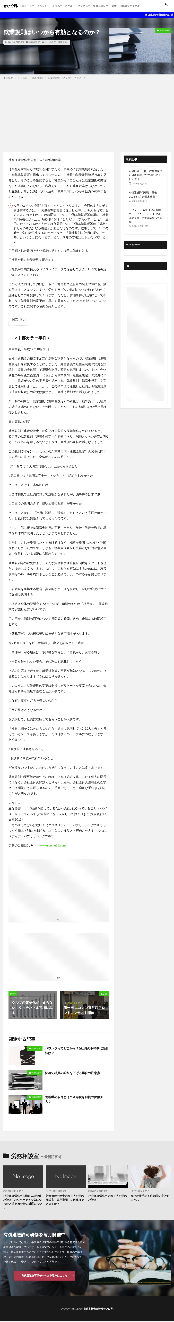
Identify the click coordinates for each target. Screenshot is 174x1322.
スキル (69, 5)
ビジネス (83, 5)
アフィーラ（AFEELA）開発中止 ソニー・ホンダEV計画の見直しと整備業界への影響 (145, 215)
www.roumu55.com (53, 845)
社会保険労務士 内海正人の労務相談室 (107, 1198)
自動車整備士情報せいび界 (98, 1309)
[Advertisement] (87, 116)
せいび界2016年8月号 (56, 42)
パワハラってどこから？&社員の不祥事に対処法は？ (75, 1051)
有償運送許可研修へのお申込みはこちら (44, 1276)
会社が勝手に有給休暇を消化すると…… (149, 1198)
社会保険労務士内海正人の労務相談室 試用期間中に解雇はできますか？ (64, 1200)
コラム (56, 5)
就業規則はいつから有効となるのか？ (67, 78)
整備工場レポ (100, 5)
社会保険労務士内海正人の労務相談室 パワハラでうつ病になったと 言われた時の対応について (22, 1202)
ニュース (27, 5)
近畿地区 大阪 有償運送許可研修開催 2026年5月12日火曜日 (145, 175)
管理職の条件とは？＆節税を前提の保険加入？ (75, 1099)
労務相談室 (34, 42)
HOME (9, 78)
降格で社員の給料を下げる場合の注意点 (75, 1073)
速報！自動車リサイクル (126, 5)
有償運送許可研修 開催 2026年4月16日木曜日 (144, 194)
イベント (42, 5)
